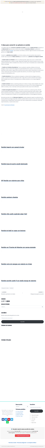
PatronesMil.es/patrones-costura (19, 2)
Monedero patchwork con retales (11, 293)
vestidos (11, 50)
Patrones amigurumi (21, 442)
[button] (22, 12)
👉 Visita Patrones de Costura (22, 435)
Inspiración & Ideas (5, 288)
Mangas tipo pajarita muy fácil (33, 293)
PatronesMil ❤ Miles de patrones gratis (36, 446)
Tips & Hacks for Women (9, 105)
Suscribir (22, 321)
